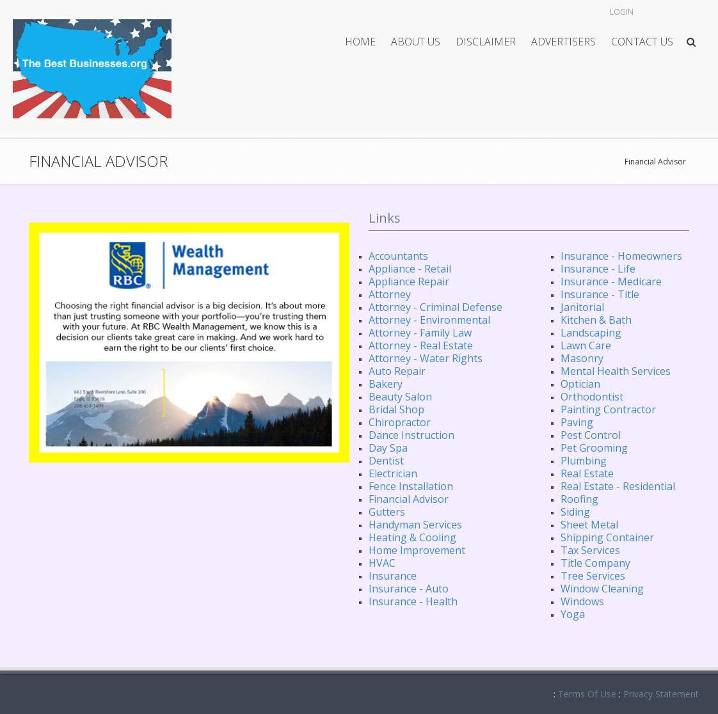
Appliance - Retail (410, 269)
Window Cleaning (602, 589)
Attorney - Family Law (420, 333)
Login (622, 11)
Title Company (595, 563)
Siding (575, 512)
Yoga (573, 614)
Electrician (393, 473)
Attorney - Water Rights (426, 358)
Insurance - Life (598, 269)
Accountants (398, 256)
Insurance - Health (413, 601)
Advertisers (563, 42)
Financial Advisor (655, 161)
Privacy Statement (661, 694)
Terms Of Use (587, 694)
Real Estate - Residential (618, 486)
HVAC (382, 563)
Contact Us (642, 42)
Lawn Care (586, 345)
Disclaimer (486, 42)
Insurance (393, 576)
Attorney (390, 294)
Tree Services (593, 576)
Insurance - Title (600, 294)
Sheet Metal (589, 525)
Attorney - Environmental (429, 320)
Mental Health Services (616, 371)
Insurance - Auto (409, 589)
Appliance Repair (409, 281)
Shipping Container (607, 537)
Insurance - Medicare (611, 281)
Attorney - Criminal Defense (435, 307)
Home (360, 42)
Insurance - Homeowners (621, 256)
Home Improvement (417, 550)
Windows (582, 601)
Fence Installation (411, 486)
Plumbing (584, 461)
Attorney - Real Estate (421, 345)
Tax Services (590, 550)
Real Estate (587, 473)
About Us (415, 42)
